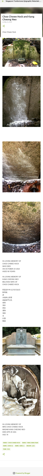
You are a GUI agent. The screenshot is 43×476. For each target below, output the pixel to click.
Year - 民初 (6, 449)
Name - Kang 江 (19, 445)
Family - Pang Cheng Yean (30, 442)
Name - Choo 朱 (8, 445)
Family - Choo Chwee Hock (11, 442)
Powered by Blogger (21, 473)
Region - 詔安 (31, 445)
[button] (3, 26)
